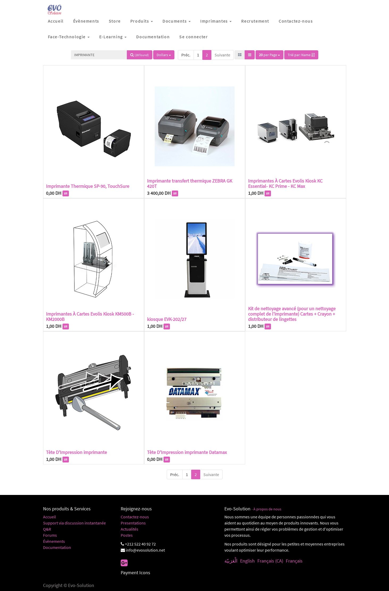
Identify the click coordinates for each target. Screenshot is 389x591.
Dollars (164, 54)
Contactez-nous (135, 516)
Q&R (47, 529)
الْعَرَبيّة (230, 561)
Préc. (185, 54)
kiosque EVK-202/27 (166, 319)
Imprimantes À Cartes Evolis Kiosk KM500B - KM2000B (90, 316)
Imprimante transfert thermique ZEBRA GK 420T (189, 183)
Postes (127, 535)
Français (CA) (270, 561)
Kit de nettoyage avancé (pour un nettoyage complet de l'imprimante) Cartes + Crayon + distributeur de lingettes (292, 313)
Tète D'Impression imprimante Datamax (187, 452)
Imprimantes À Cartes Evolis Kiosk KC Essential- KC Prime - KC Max (285, 183)
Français (294, 561)
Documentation (57, 547)
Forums (50, 535)
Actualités (129, 529)
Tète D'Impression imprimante (76, 452)
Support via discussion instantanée (74, 523)
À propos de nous (267, 509)
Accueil (49, 516)
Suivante (222, 54)
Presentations (133, 523)
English (247, 561)
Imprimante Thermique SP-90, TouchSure (87, 186)
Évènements (54, 541)
